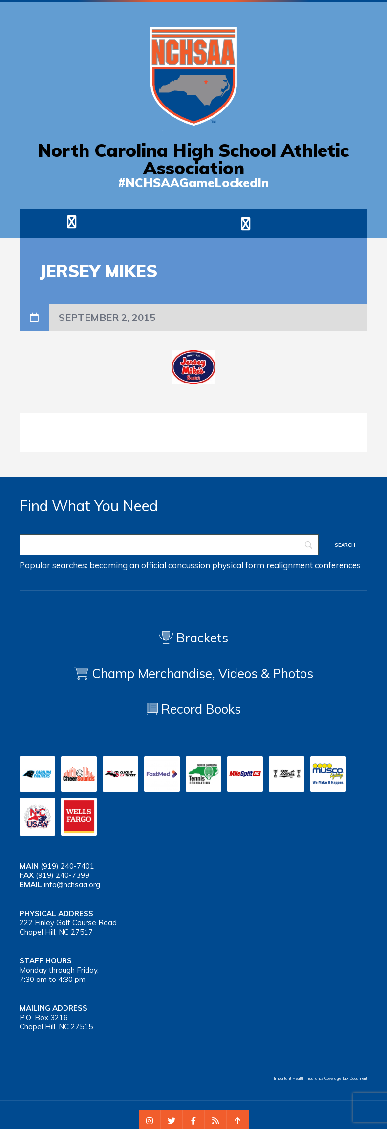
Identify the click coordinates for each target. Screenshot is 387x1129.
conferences (338, 565)
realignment (289, 565)
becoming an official (127, 565)
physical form (238, 565)
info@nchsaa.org (72, 884)
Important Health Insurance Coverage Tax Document (320, 1078)
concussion (189, 565)
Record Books (194, 709)
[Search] (169, 544)
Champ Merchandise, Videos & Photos (202, 673)
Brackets (193, 638)
